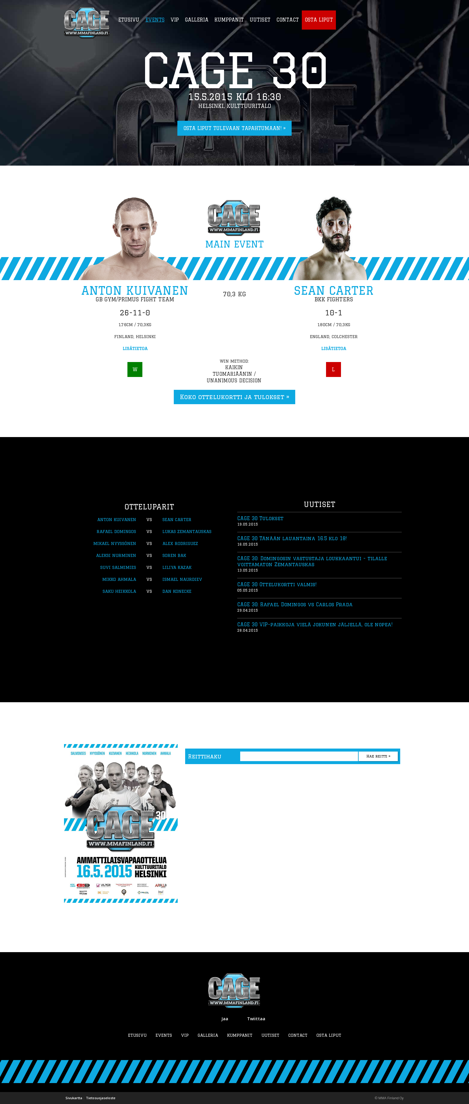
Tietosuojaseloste (100, 1098)
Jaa (224, 1018)
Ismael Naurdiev (182, 579)
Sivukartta (74, 1098)
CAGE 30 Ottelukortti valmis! (276, 584)
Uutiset (270, 1035)
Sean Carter (334, 290)
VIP (185, 1035)
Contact (297, 1035)
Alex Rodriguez (180, 543)
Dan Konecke (176, 591)
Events (164, 1035)
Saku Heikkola (119, 591)
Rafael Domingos (116, 531)
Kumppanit (239, 1035)
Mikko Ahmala (119, 579)
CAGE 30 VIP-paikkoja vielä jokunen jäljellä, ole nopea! (314, 624)
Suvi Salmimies (118, 567)
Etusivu (137, 1035)
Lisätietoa (135, 348)
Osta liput (328, 1035)
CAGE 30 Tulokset (260, 518)
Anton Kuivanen (134, 290)
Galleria (208, 1035)
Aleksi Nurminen (116, 555)
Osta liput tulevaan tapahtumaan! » (234, 128)
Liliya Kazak (176, 567)
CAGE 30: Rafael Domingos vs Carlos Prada (295, 604)
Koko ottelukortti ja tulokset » (234, 396)
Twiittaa (256, 1018)
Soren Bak (174, 555)
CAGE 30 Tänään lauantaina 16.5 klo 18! (292, 538)
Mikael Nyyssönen (114, 543)
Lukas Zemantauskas (186, 531)
